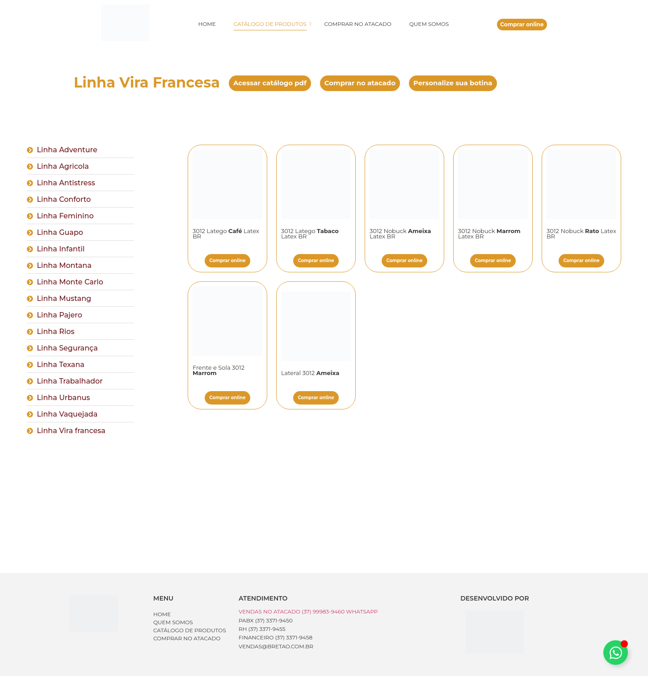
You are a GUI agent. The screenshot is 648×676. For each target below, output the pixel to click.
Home (206, 24)
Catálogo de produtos (272, 24)
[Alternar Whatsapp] (615, 652)
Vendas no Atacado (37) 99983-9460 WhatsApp (308, 611)
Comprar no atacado (357, 24)
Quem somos (429, 24)
